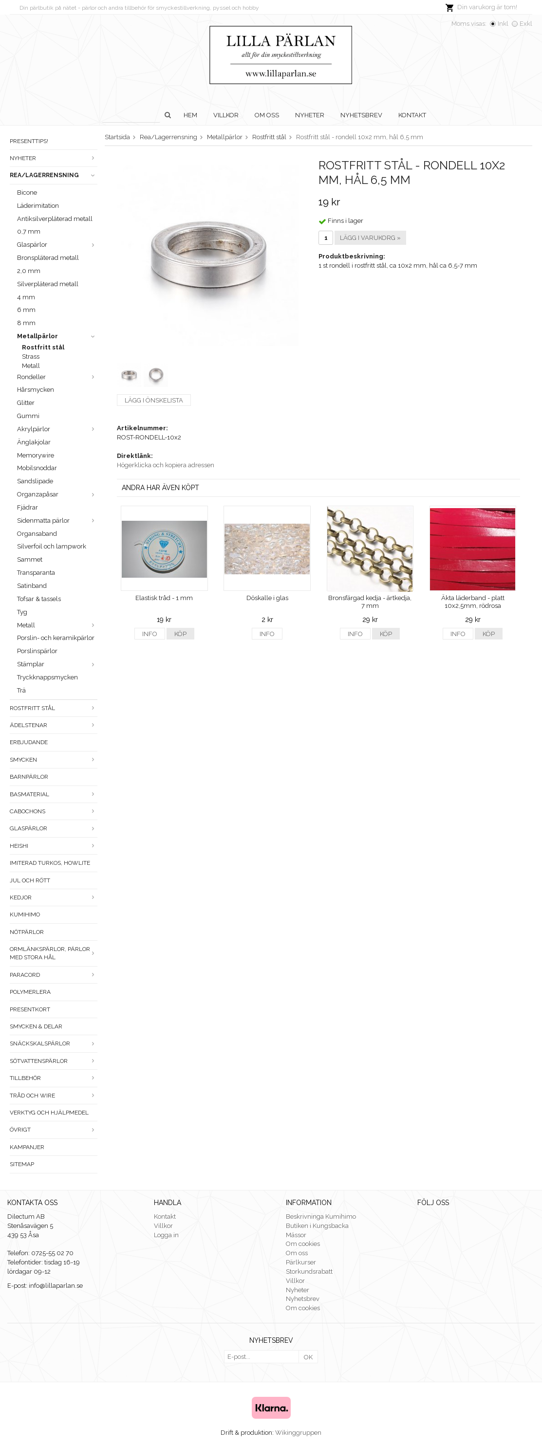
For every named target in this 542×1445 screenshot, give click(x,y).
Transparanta (36, 572)
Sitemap (22, 1164)
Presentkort (30, 1009)
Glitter (26, 402)
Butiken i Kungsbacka (317, 1225)
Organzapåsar (57, 494)
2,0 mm (28, 270)
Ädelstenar (53, 725)
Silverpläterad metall (47, 284)
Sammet (29, 559)
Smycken (53, 759)
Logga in (166, 1235)
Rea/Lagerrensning (53, 175)
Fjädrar (27, 507)
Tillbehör (53, 1078)
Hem (190, 115)
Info (149, 634)
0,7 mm (28, 231)
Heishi (53, 845)
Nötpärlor (27, 932)
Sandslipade (35, 481)
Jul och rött (30, 880)
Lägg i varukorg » (370, 237)
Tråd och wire (53, 1095)
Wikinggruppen (298, 1432)
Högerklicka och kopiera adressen (165, 465)
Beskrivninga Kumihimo (321, 1216)
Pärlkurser (301, 1262)
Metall (31, 365)
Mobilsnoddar (37, 468)
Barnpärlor (29, 776)
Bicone (27, 192)
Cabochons (53, 811)
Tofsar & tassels (39, 599)
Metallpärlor (57, 336)
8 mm (26, 323)
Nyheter (309, 115)
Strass (30, 356)
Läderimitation (38, 205)
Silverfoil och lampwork (51, 546)
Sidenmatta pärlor (57, 520)
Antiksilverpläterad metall (55, 218)
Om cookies (303, 1243)
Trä (21, 690)
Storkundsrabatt (309, 1271)
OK (308, 1357)
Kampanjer (27, 1147)
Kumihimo (25, 914)
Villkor (226, 115)
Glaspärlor (57, 244)
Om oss (267, 115)
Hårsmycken (35, 389)
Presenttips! (29, 141)
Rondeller (57, 377)
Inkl (503, 23)
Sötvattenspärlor (53, 1061)
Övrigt (53, 1129)
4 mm (26, 297)
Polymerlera (30, 991)
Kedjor (53, 897)
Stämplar (57, 664)
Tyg (22, 612)
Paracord (53, 974)
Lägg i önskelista (154, 400)
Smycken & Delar (36, 1026)
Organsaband (37, 533)
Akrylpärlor (57, 429)
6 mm (26, 309)
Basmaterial (53, 794)
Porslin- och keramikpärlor (55, 637)
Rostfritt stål (43, 347)
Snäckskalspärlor (53, 1043)
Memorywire (35, 455)
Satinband (32, 585)
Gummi (28, 416)
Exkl (526, 23)
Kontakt (412, 115)
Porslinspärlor (37, 651)
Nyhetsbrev (361, 115)
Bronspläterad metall (48, 257)
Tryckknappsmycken (47, 677)
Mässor (296, 1235)
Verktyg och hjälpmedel (49, 1112)
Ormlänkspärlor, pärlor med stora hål (53, 953)
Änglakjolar (34, 442)
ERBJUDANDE (29, 742)
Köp (180, 634)
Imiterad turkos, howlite (50, 863)
